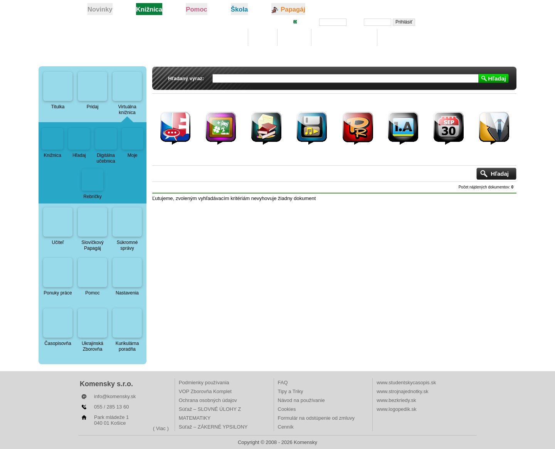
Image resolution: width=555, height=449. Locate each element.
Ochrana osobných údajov (208, 400)
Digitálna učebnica (344, 37)
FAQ (283, 382)
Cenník (286, 427)
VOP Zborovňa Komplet (205, 391)
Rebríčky (397, 37)
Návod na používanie (301, 400)
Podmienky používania (204, 382)
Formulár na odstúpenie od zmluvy (316, 418)
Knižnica (228, 37)
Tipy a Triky (290, 391)
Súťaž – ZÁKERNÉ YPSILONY (213, 427)
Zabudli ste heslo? (444, 21)
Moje (262, 37)
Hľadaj (294, 37)
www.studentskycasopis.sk (406, 382)
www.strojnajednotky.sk (402, 391)
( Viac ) (161, 428)
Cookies (287, 409)
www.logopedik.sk (396, 409)
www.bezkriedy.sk (396, 400)
